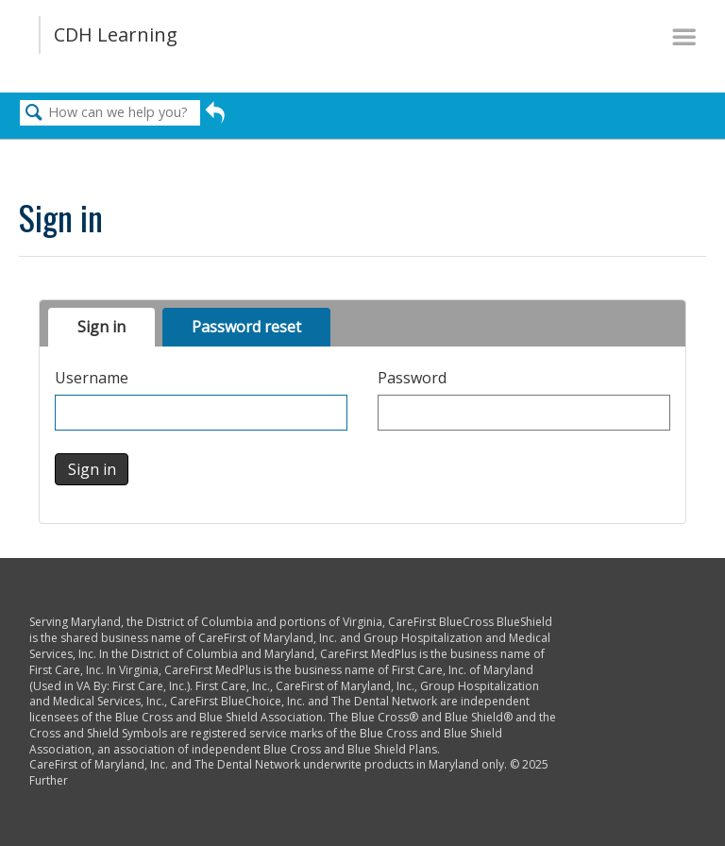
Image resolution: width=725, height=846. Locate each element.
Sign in (101, 326)
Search (34, 113)
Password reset (246, 326)
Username (91, 378)
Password (412, 378)
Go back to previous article (215, 117)
